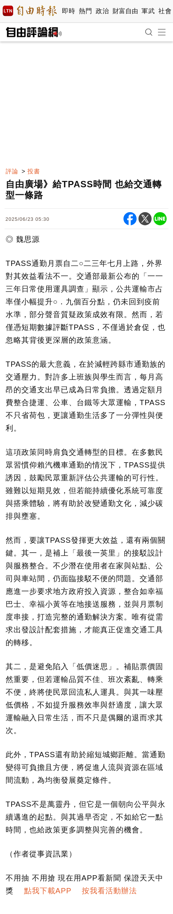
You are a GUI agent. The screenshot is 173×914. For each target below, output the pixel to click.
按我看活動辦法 (109, 891)
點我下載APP (48, 891)
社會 (164, 11)
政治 (102, 11)
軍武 (148, 11)
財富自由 (125, 11)
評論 (12, 171)
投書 (33, 171)
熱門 (85, 11)
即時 (68, 11)
